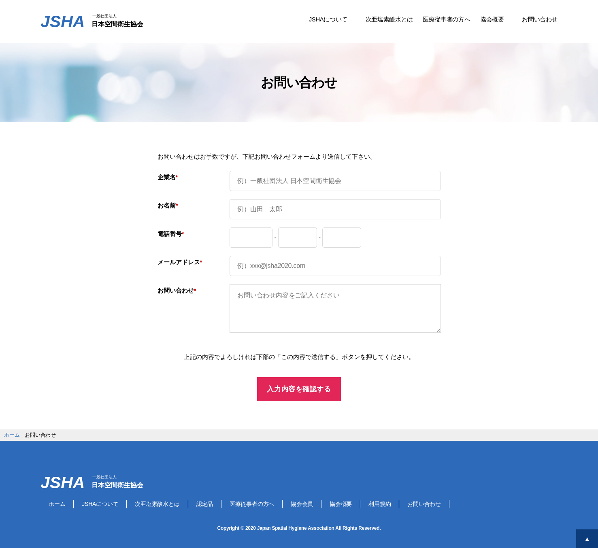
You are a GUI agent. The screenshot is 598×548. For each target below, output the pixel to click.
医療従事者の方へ (446, 19)
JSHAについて (328, 19)
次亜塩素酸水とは (389, 19)
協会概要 (492, 19)
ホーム (57, 504)
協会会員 (302, 504)
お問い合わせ (540, 19)
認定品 (204, 504)
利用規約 (379, 504)
